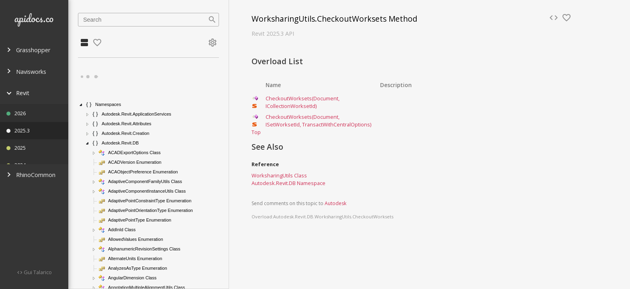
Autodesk (335, 203)
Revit (17, 93)
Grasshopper (28, 50)
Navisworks (26, 71)
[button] (81, 105)
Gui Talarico (37, 272)
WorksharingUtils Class (279, 175)
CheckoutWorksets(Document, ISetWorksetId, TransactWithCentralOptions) (318, 120)
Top (256, 132)
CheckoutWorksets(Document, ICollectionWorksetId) (303, 102)
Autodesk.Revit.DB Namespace (288, 183)
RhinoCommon (30, 175)
